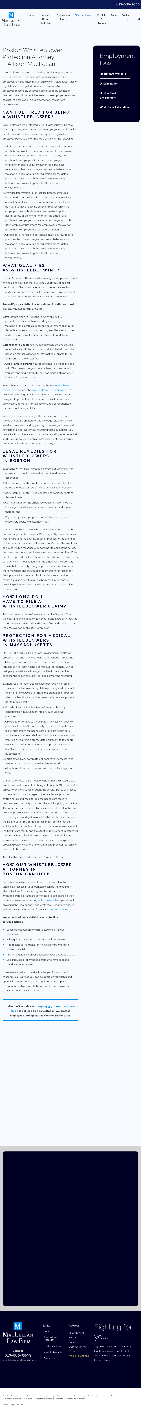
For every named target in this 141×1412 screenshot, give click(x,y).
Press (114, 15)
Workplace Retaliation (114, 107)
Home (31, 15)
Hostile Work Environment (108, 95)
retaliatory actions (57, 909)
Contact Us (126, 17)
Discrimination (109, 83)
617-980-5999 (128, 4)
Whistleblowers (83, 15)
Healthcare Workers (113, 73)
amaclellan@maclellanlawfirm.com (20, 1360)
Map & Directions (79, 1355)
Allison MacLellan (48, 900)
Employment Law (64, 17)
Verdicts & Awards (101, 19)
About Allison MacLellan (45, 19)
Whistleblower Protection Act (49, 389)
